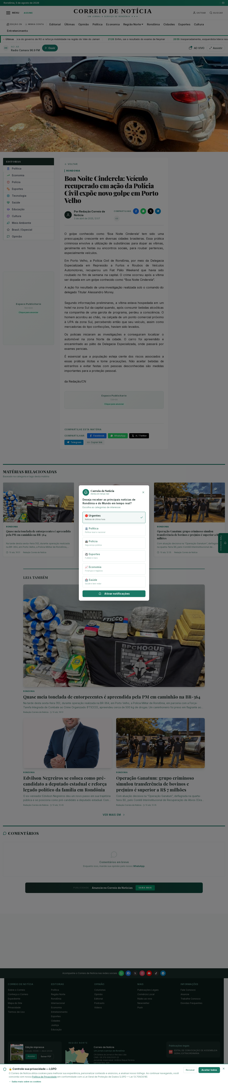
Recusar (190, 1070)
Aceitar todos (209, 1070)
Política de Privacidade (44, 1076)
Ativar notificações (114, 593)
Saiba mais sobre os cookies (25, 1081)
